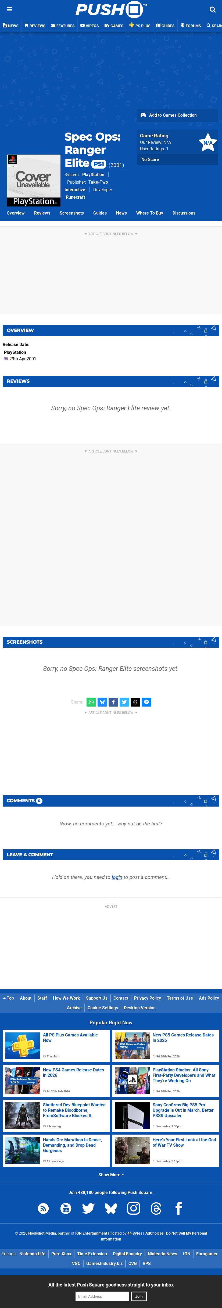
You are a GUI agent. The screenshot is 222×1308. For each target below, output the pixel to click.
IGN (186, 1253)
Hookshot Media (42, 1233)
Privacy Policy (147, 998)
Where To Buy (149, 213)
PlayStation (93, 174)
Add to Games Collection (168, 115)
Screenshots (72, 213)
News (121, 213)
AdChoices (154, 1233)
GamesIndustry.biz (104, 1263)
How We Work (66, 998)
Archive (74, 1007)
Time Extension (92, 1253)
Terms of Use (180, 998)
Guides (100, 213)
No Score (150, 159)
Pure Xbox (61, 1253)
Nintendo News (162, 1253)
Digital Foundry (127, 1253)
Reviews (42, 213)
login (117, 877)
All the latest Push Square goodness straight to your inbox (111, 1285)
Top (8, 998)
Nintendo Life (32, 1253)
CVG (132, 1263)
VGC (76, 1263)
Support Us (97, 998)
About (25, 998)
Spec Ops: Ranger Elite (92, 150)
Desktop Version (140, 1007)
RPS (147, 1263)
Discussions (184, 213)
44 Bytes (134, 1233)
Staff (42, 998)
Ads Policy (209, 998)
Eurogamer (207, 1253)
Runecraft (75, 197)
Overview (16, 213)
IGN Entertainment (91, 1233)
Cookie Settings (103, 1007)
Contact (120, 998)
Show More (111, 1174)
